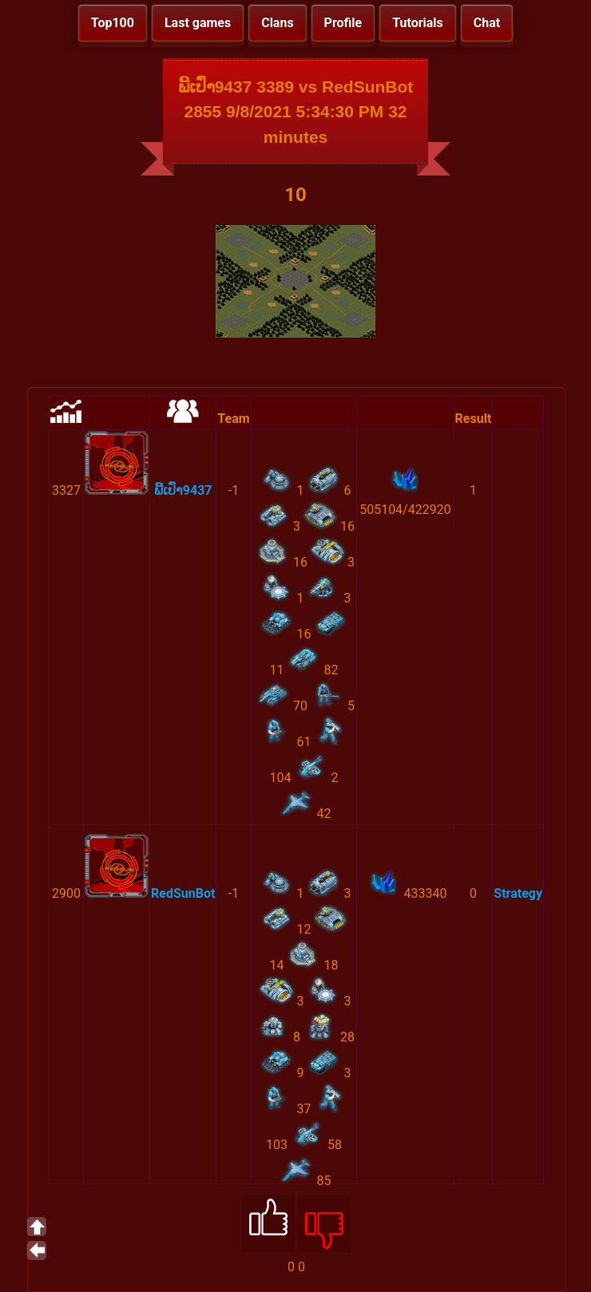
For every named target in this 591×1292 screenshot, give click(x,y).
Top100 (112, 22)
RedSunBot (183, 893)
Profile (343, 22)
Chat (487, 22)
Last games (198, 22)
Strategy (518, 893)
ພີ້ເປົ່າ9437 (183, 490)
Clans (277, 22)
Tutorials (417, 22)
